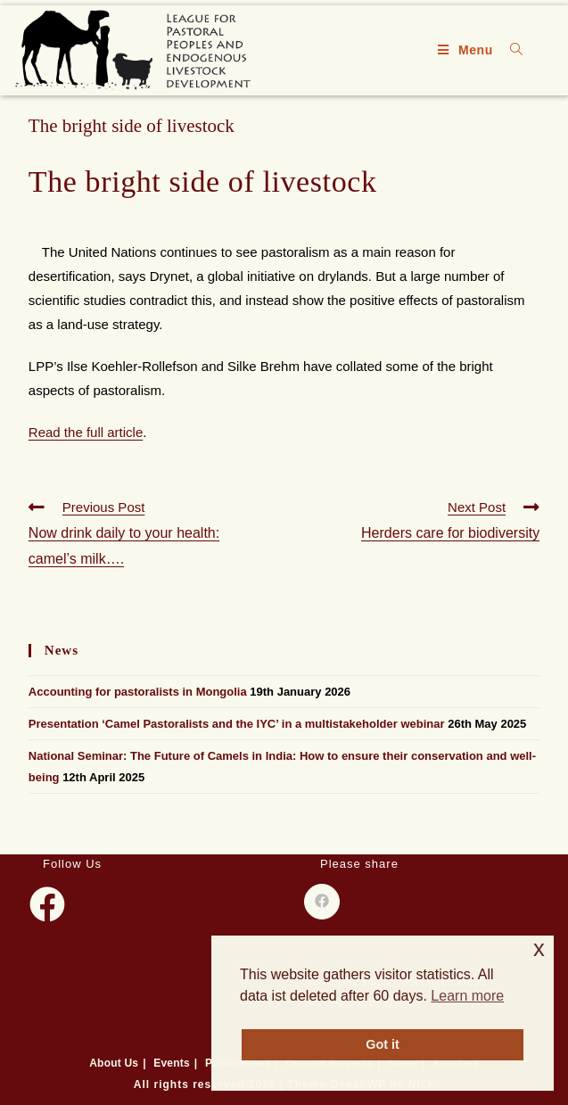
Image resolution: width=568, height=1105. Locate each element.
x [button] (539, 948)
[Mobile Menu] (468, 50)
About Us (113, 1063)
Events (171, 1063)
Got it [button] (382, 1044)
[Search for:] (510, 50)
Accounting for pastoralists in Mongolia (138, 691)
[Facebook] (47, 904)
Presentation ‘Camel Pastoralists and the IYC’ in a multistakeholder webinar (237, 723)
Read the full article (86, 432)
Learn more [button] (467, 995)
